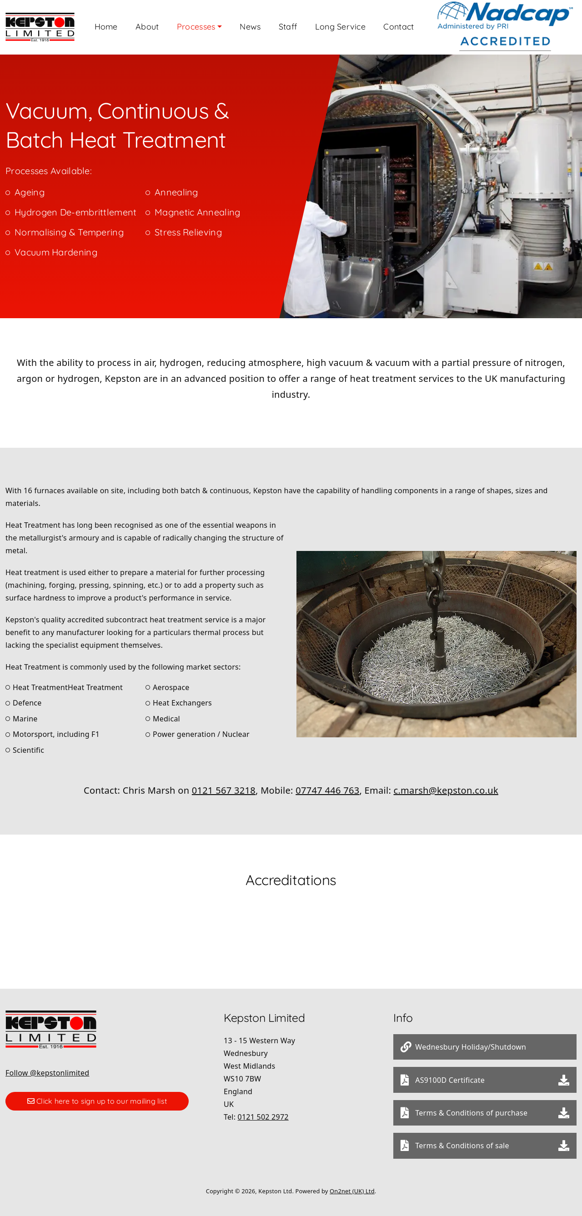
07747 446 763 (327, 784)
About (175, 24)
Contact (448, 24)
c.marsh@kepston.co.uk (446, 784)
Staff (329, 24)
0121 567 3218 (224, 784)
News (286, 24)
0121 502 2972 (263, 1111)
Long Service (386, 24)
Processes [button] (229, 24)
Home (129, 24)
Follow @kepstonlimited (47, 1067)
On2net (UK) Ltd (352, 1185)
